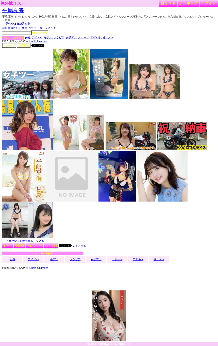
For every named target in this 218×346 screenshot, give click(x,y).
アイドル (37, 37)
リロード (9, 45)
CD (19, 28)
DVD (14, 28)
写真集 (6, 28)
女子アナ (71, 37)
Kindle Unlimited (38, 41)
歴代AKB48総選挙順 (18, 23)
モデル (48, 37)
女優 (27, 37)
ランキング (188, 3)
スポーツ (83, 37)
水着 (24, 28)
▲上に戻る (79, 245)
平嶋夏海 (13, 10)
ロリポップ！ (123, 343)
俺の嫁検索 (39, 33)
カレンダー (34, 246)
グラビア (59, 37)
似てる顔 (24, 45)
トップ (7, 246)
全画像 (19, 246)
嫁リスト (168, 3)
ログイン (208, 3)
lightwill (105, 343)
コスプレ (33, 28)
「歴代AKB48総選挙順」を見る (25, 240)
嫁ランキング (48, 28)
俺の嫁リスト (13, 3)
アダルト (95, 37)
